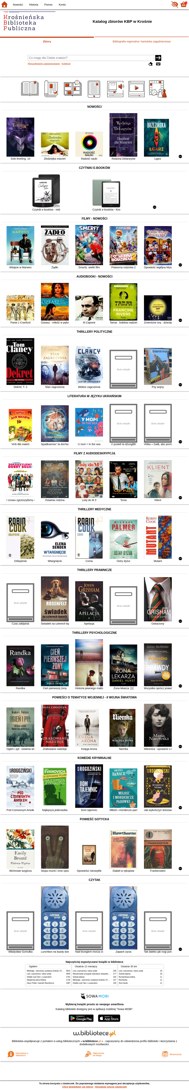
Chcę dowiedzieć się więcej (77, 1086)
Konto (62, 4)
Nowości (18, 4)
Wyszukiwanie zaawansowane (44, 63)
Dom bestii (123, 983)
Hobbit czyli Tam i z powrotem (39, 977)
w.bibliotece (92, 1041)
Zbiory (47, 41)
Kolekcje (66, 63)
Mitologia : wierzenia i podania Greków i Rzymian (47, 971)
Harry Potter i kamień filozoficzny (40, 983)
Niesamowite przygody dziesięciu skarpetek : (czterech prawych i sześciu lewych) (106, 974)
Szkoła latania (78, 977)
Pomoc (48, 4)
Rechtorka (123, 980)
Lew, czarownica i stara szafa (39, 974)
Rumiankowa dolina (127, 977)
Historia (33, 4)
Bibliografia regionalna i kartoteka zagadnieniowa (142, 41)
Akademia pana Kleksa (36, 980)
